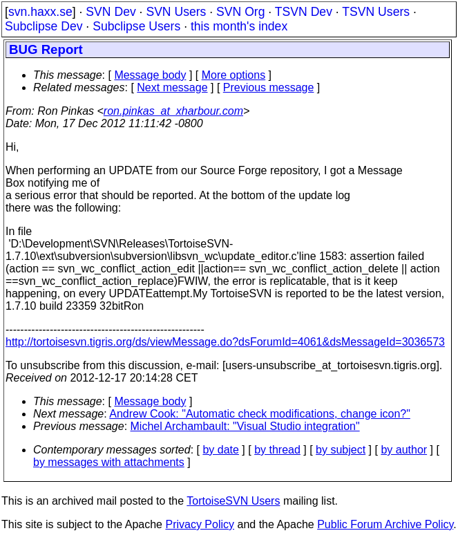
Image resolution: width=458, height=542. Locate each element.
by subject (340, 450)
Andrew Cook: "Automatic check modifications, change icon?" (259, 414)
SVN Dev (110, 12)
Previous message (268, 87)
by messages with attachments (108, 462)
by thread (277, 450)
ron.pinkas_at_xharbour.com (173, 111)
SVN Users (176, 12)
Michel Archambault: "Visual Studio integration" (245, 426)
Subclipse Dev (43, 26)
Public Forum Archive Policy (385, 524)
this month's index (239, 26)
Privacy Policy (199, 524)
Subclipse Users (136, 26)
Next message (172, 87)
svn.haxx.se (40, 12)
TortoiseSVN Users (233, 501)
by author (404, 450)
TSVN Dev (303, 12)
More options (234, 75)
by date (220, 450)
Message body (150, 75)
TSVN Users (376, 12)
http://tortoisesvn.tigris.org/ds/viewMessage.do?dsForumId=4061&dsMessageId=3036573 (225, 342)
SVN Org (240, 12)
